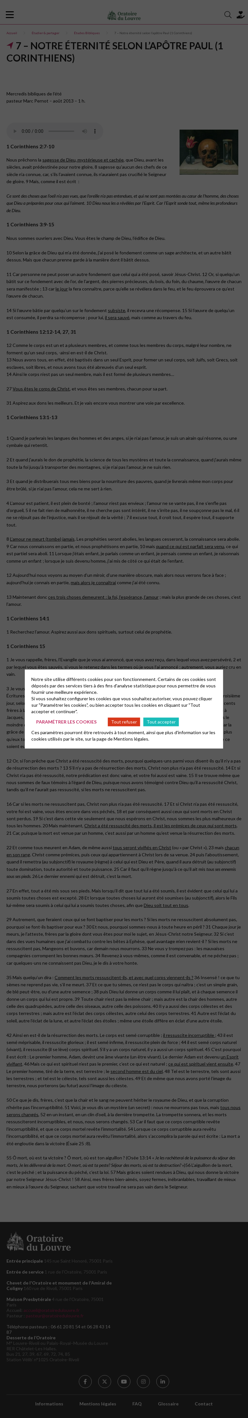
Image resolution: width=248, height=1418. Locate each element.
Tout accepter (161, 721)
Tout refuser (124, 721)
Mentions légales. (131, 738)
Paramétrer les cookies (66, 721)
